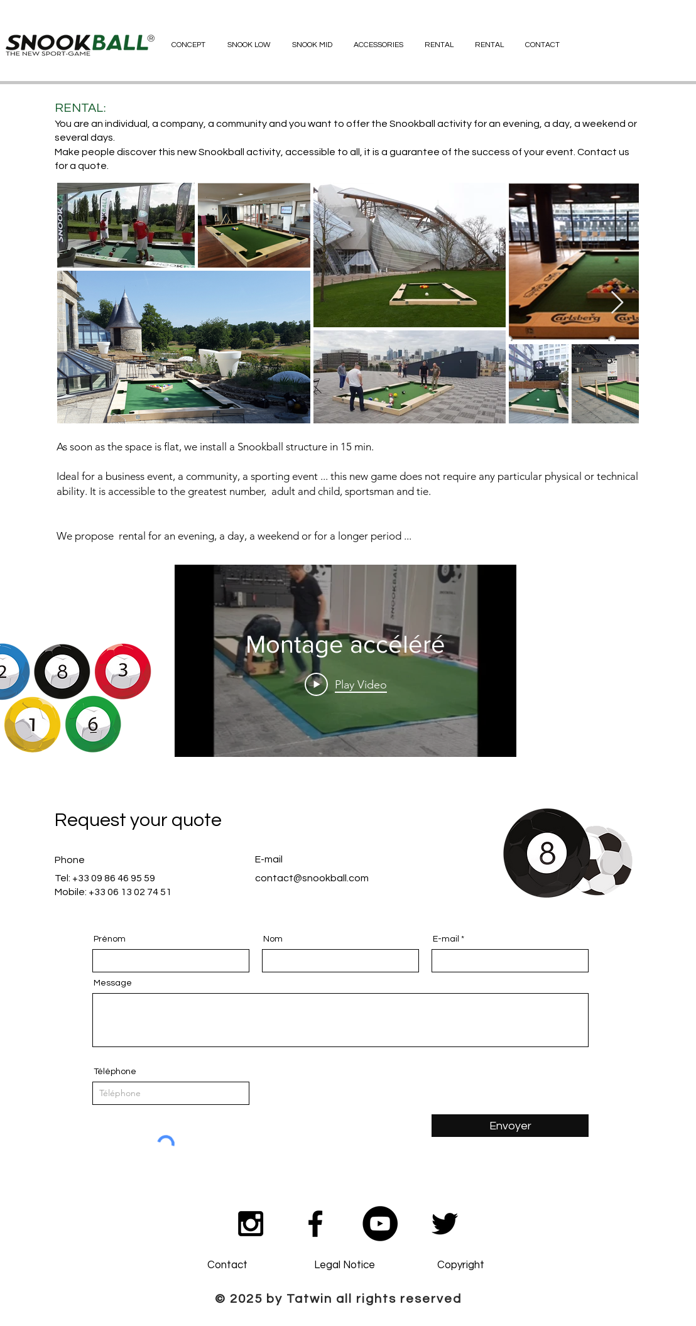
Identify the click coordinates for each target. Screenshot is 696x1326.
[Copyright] (460, 1265)
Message (113, 983)
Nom (273, 939)
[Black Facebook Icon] (315, 1223)
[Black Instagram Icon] (250, 1223)
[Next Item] (617, 303)
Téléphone (115, 1071)
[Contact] (227, 1265)
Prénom (110, 939)
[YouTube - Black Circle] (380, 1223)
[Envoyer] (510, 1125)
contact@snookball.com (312, 878)
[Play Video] (346, 684)
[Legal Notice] (344, 1265)
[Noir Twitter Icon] (444, 1223)
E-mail (446, 939)
